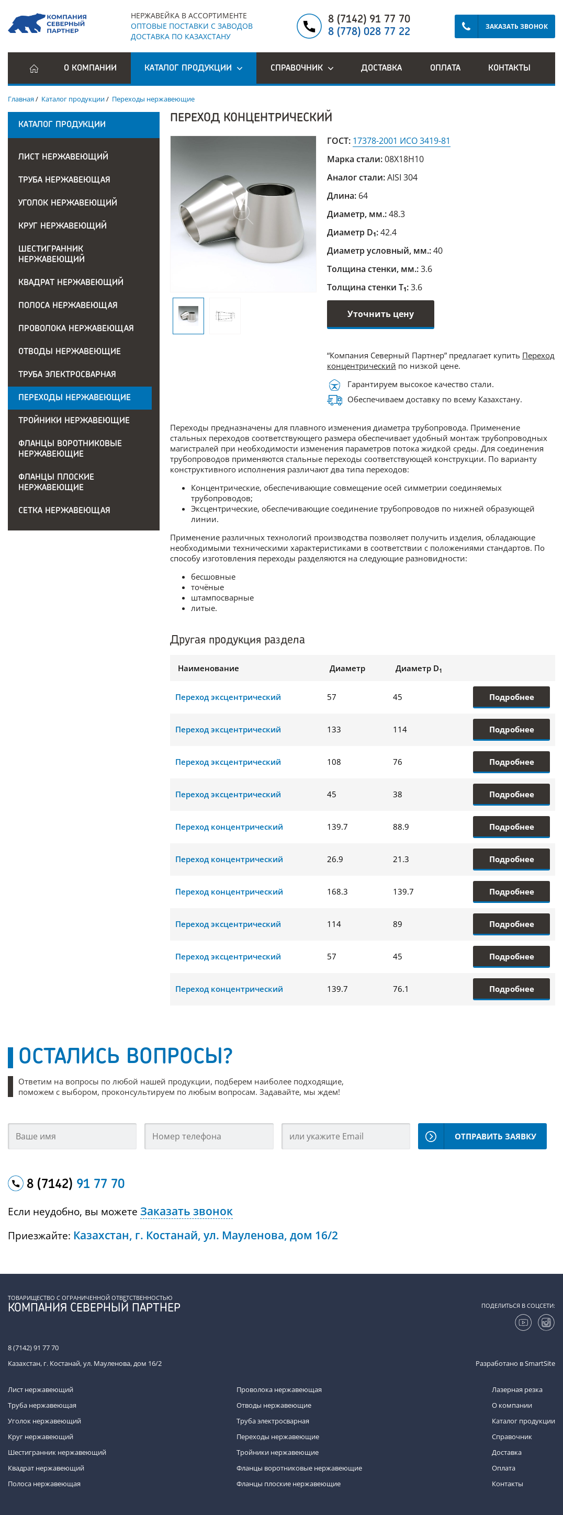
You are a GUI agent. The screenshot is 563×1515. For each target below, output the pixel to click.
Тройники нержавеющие (74, 421)
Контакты (509, 68)
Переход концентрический (229, 826)
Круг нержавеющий (62, 226)
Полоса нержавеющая (68, 306)
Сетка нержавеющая (64, 511)
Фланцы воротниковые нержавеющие (70, 449)
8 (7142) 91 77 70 (369, 20)
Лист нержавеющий (63, 157)
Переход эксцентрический (228, 697)
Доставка (381, 68)
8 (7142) (76, 1185)
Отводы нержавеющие (69, 352)
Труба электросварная (67, 375)
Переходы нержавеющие (74, 398)
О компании (90, 68)
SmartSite (540, 1363)
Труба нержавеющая (64, 180)
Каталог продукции (523, 1421)
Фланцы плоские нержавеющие (56, 482)
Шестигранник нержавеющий (51, 254)
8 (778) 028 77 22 (369, 32)
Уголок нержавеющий (67, 203)
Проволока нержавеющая (76, 329)
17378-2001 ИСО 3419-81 (402, 140)
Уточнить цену (380, 314)
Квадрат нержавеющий (70, 283)
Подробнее (511, 697)
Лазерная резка (517, 1389)
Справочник (512, 1436)
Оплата (445, 68)
